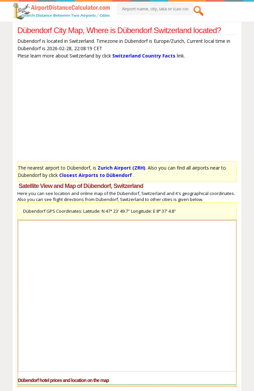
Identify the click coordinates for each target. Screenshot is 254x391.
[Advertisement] (127, 112)
